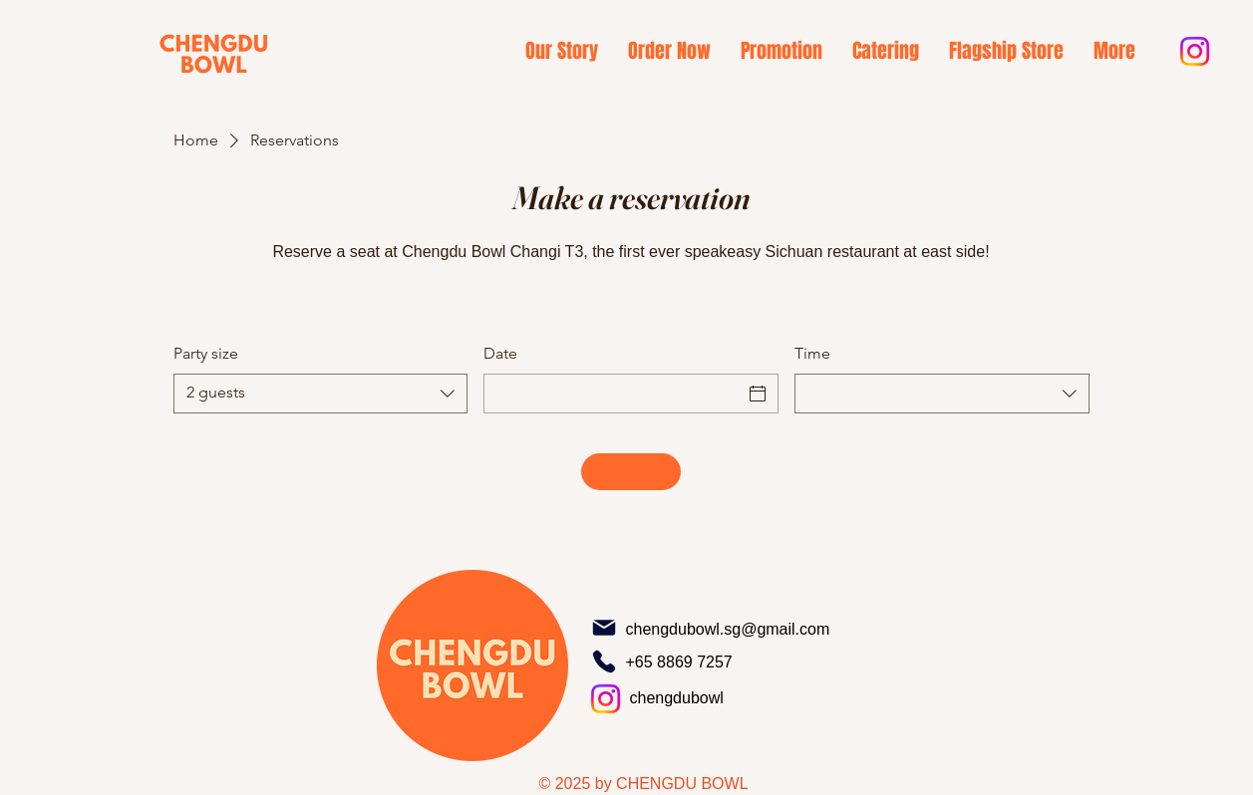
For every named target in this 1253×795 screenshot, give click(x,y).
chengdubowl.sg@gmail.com (728, 629)
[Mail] (604, 628)
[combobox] (321, 393)
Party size (205, 353)
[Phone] (604, 661)
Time (812, 353)
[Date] (613, 393)
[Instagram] (1194, 51)
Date (500, 353)
